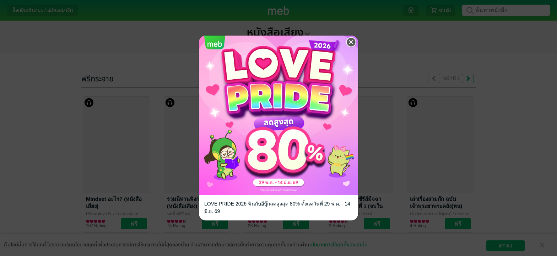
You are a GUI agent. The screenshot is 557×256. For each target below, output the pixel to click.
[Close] (351, 42)
